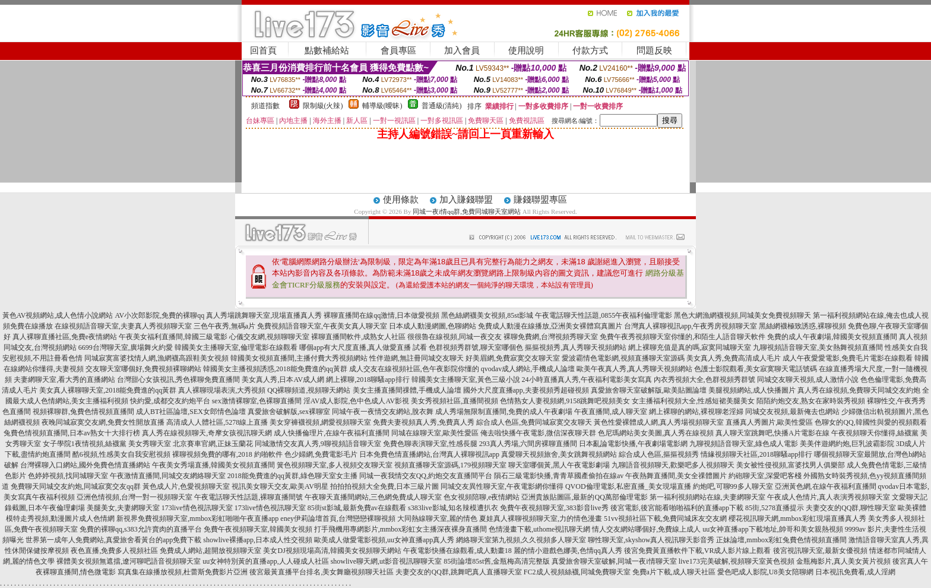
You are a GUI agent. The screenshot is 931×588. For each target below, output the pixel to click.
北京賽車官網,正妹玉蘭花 (213, 444)
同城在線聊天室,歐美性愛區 (435, 433)
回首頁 (263, 50)
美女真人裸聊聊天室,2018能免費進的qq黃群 (107, 390)
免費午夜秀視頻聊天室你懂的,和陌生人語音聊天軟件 (682, 337)
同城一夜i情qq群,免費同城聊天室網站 (467, 211)
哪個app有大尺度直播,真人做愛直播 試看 (363, 347)
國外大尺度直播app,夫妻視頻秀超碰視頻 (526, 390)
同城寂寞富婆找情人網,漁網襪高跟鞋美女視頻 (156, 358)
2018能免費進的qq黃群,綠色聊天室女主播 (292, 476)
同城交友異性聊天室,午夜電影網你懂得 (502, 486)
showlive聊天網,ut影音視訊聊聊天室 (386, 561)
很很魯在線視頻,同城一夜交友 (454, 337)
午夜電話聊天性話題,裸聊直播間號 (248, 497)
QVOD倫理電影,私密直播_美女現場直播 (628, 486)
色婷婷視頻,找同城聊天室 (68, 476)
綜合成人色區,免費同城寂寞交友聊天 (534, 422)
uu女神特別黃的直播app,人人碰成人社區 (265, 561)
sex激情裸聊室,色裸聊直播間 (257, 401)
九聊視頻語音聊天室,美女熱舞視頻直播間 (818, 347)
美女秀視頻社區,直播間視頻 (454, 401)
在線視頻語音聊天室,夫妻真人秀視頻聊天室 (123, 326)
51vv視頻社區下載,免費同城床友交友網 (665, 518)
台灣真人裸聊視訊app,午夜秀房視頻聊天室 (690, 326)
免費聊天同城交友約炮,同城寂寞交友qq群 (76, 486)
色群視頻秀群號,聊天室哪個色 (476, 347)
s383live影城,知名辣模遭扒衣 (453, 508)
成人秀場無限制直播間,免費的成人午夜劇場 (503, 411)
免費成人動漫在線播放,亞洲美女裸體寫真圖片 (550, 326)
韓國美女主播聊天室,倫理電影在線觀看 (236, 347)
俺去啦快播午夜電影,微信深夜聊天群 (538, 433)
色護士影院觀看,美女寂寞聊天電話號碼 (755, 369)
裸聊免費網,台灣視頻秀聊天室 (551, 337)
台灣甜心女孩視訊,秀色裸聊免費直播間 (178, 379)
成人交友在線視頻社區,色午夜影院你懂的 (414, 369)
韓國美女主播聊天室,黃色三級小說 (465, 379)
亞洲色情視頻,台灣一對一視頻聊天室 (134, 497)
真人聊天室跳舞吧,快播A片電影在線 (772, 433)
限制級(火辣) (323, 106)
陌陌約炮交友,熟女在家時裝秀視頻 (810, 401)
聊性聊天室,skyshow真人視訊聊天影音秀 (651, 540)
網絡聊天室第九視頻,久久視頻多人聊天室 (521, 540)
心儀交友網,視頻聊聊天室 (269, 337)
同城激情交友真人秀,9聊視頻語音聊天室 (318, 444)
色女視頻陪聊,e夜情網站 (482, 497)
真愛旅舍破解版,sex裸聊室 (289, 411)
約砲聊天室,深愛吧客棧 (765, 476)
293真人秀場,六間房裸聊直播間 (528, 444)
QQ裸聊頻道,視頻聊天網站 (308, 390)
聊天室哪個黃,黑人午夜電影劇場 (559, 465)
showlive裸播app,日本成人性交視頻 (257, 540)
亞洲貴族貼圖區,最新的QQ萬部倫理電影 (584, 497)
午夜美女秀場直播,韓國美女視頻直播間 (213, 465)
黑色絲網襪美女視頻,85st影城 (487, 315)
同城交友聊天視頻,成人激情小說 (808, 379)
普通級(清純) (442, 106)
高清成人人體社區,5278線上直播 (217, 422)
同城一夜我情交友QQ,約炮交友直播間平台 (425, 476)
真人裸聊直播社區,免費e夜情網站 (64, 337)
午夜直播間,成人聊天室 (610, 411)
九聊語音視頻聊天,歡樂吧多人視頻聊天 (673, 465)
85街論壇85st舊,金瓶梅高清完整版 (497, 561)
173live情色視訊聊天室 (197, 508)
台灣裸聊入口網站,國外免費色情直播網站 (85, 465)
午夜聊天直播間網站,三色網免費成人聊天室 (373, 497)
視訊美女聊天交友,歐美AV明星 (280, 486)
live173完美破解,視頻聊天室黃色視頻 (736, 561)
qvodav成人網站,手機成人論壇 (528, 369)
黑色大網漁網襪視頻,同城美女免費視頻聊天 (742, 315)
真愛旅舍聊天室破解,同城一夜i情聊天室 (614, 561)
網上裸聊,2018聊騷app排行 (367, 379)
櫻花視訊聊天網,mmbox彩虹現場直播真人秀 (797, 518)
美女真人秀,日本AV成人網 (283, 379)
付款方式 (590, 50)
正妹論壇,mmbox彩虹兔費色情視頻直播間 (781, 540)
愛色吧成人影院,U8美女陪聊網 (765, 572)
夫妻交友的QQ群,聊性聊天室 (851, 508)
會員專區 (398, 50)
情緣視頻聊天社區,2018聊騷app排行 (756, 454)
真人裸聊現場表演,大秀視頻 (221, 390)
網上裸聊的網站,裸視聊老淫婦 (696, 411)
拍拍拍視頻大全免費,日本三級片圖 (384, 486)
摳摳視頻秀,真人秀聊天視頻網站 (575, 347)
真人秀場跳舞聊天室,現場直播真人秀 (264, 315)
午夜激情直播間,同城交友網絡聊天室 (168, 476)
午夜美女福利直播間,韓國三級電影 (173, 337)
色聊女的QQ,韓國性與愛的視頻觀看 (870, 422)
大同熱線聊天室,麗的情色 (437, 518)
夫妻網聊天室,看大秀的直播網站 (64, 379)
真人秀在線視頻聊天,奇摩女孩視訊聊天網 (207, 433)
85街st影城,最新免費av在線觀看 (357, 508)
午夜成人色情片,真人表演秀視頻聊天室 (828, 497)
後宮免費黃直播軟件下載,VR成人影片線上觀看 (697, 550)
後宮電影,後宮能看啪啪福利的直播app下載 (676, 508)
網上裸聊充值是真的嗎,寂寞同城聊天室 (689, 347)
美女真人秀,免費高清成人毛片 (733, 358)
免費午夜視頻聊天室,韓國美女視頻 (258, 529)
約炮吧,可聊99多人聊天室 (733, 486)
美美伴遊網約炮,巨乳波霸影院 (847, 444)
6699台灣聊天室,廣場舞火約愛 (125, 347)
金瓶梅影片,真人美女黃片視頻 (843, 561)
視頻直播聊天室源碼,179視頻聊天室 (450, 465)
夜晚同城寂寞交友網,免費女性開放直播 (103, 422)
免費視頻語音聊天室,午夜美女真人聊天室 (322, 326)
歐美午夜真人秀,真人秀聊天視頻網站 (634, 369)
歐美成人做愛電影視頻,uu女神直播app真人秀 (384, 540)
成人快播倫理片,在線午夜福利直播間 (332, 433)
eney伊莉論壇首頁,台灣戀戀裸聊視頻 (337, 518)
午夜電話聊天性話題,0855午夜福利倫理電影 (603, 315)
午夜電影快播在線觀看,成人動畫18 (457, 550)
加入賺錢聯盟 (466, 199)
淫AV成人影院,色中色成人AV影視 (356, 401)
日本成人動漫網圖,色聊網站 (432, 326)
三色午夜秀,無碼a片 (224, 326)
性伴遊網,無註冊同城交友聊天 (416, 358)
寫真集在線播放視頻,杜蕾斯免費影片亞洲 (183, 572)
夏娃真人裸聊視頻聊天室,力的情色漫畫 (540, 518)
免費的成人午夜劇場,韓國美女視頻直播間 (832, 337)
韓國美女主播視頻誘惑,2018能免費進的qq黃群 (275, 369)
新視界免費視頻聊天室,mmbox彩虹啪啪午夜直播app (197, 518)
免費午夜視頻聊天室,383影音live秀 (554, 508)
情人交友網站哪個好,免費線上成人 (646, 529)
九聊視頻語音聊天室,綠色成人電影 (743, 444)
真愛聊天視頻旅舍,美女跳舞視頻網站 (559, 454)
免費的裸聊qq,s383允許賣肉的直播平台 (141, 529)
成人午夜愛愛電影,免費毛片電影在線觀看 (848, 358)
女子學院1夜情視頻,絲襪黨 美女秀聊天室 (107, 444)
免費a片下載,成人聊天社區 (673, 572)
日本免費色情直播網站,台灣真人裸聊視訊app (429, 454)
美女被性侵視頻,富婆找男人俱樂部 (790, 465)
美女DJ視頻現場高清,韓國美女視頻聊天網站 (332, 550)
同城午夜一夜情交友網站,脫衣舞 (382, 411)
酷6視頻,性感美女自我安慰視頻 (121, 454)
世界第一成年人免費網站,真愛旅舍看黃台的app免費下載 (113, 540)
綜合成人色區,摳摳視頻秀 (659, 454)
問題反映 (654, 50)
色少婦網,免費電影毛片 (320, 454)
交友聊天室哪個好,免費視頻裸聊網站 (143, 369)
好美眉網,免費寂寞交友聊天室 (513, 358)
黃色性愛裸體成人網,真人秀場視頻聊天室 (659, 422)
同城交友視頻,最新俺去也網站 (792, 411)
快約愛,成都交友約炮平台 (170, 401)
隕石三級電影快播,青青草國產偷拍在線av (558, 476)
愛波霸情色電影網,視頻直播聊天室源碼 (623, 358)
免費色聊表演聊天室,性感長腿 (430, 444)
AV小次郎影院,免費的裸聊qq (159, 315)
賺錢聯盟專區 (540, 199)
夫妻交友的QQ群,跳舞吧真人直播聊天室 (458, 572)
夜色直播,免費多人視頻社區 (114, 550)
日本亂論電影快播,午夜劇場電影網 (633, 444)
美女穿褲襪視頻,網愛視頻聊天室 (320, 422)
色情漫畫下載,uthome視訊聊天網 (539, 529)
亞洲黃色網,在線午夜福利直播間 (825, 486)
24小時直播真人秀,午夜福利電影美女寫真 (587, 379)
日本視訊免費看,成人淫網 (855, 572)
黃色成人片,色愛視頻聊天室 (186, 486)
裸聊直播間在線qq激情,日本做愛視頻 (381, 315)
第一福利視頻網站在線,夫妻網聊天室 (707, 497)
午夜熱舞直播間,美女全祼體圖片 (676, 476)
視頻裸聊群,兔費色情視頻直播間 (83, 411)
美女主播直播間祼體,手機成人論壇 (407, 390)
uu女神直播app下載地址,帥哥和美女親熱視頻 (772, 529)
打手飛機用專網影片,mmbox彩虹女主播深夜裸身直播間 (400, 529)
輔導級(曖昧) (382, 106)
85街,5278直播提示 (774, 508)
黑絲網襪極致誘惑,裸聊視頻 (802, 326)
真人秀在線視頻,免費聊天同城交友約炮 (858, 390)
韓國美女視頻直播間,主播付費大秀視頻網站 (299, 358)
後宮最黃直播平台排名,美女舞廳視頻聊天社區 (321, 572)
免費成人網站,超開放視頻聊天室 (210, 550)
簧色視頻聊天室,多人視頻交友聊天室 (334, 465)
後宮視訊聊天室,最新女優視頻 (820, 550)
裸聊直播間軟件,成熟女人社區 (358, 337)
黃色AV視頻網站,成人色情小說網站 (57, 315)
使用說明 (526, 50)
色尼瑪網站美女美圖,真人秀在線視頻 (656, 433)
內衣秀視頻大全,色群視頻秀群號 (704, 379)
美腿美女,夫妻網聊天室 (123, 508)
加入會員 (462, 50)
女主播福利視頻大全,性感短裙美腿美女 (693, 401)
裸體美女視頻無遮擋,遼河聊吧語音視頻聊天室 (128, 561)
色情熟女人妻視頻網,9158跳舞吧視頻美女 (565, 401)
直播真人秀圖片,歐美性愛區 (769, 422)
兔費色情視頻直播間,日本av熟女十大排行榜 (72, 433)
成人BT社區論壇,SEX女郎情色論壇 (191, 411)
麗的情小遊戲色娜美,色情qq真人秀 (568, 550)
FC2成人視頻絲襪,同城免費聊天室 (577, 572)
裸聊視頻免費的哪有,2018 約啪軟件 (227, 454)
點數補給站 (327, 50)
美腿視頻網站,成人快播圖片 (752, 390)
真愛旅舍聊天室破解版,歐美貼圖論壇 (649, 390)
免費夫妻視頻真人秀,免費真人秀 (423, 422)
